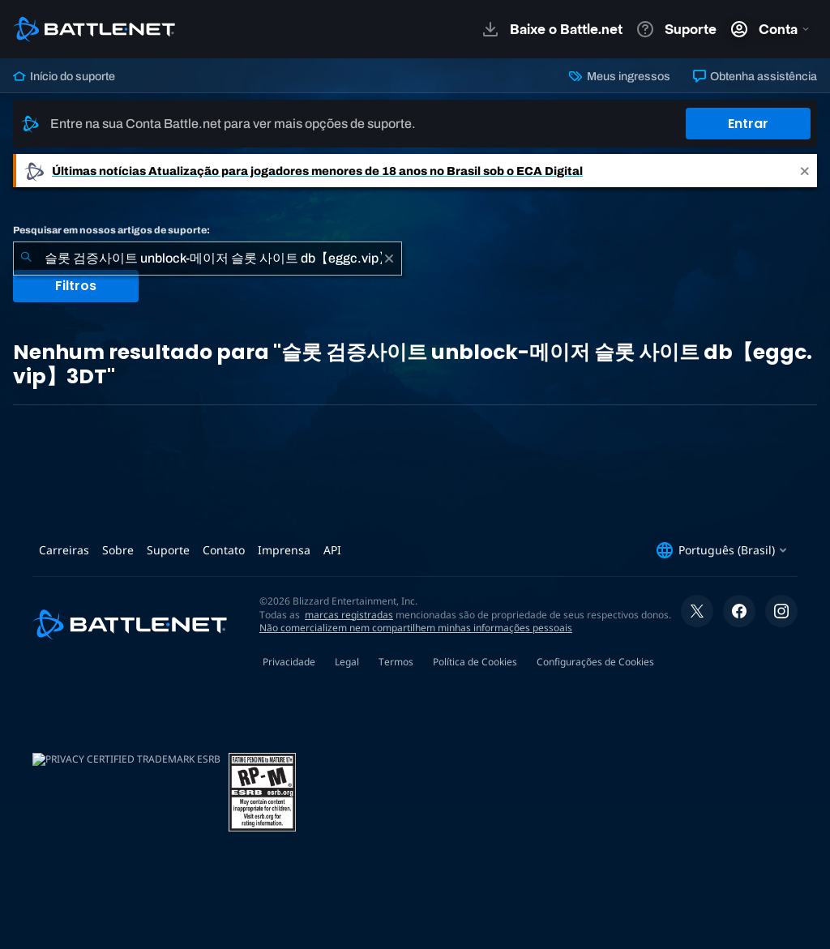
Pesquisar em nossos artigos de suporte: (111, 230)
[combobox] (207, 259)
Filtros (75, 285)
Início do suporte (64, 76)
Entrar (748, 123)
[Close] (805, 170)
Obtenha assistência (755, 76)
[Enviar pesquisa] (26, 259)
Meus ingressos (619, 76)
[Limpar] (389, 259)
